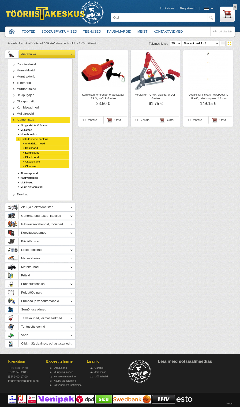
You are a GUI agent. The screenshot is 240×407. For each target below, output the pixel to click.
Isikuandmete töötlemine (68, 385)
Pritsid (25, 275)
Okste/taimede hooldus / (62, 43)
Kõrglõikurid (32, 152)
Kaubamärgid (119, 31)
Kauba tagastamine (65, 380)
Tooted (28, 31)
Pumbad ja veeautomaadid (40, 301)
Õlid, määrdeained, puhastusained (45, 343)
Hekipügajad (25, 95)
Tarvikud (23, 194)
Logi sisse (167, 8)
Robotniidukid (26, 64)
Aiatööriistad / (35, 43)
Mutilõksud (26, 182)
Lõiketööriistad (31, 250)
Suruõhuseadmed (33, 309)
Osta (117, 120)
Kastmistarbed (29, 177)
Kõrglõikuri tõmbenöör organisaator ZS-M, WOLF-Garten (103, 96)
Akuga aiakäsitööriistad (34, 125)
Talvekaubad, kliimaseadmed (41, 318)
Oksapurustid (26, 101)
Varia (24, 335)
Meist (142, 31)
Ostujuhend (60, 367)
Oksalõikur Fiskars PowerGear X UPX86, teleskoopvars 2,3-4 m (208, 96)
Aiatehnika (28, 54)
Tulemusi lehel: (158, 43)
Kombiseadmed (28, 107)
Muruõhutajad (26, 89)
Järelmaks (100, 372)
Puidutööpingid (31, 292)
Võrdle (92, 120)
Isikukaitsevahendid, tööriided (42, 224)
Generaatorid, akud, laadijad (41, 215)
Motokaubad (30, 267)
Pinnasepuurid (29, 173)
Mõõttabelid (101, 376)
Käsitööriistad (30, 241)
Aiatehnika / (16, 43)
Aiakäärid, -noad (35, 143)
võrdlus (225, 31)
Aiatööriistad (25, 119)
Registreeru (188, 8)
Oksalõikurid (32, 161)
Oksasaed (31, 166)
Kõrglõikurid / (90, 43)
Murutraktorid (26, 76)
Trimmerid (24, 83)
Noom (229, 403)
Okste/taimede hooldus (34, 139)
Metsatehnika (30, 258)
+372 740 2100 (17, 372)
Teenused (92, 31)
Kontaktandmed (168, 31)
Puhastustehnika (33, 284)
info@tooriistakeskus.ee (23, 381)
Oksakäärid (32, 157)
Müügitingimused (63, 372)
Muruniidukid (26, 70)
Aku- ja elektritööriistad (37, 207)
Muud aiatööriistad (31, 187)
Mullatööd (26, 129)
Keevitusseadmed (33, 232)
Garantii (99, 367)
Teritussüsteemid (33, 326)
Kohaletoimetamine (65, 376)
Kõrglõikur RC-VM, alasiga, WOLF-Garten (156, 96)
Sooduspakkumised (59, 31)
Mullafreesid (25, 113)
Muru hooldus (28, 134)
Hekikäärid (31, 148)
